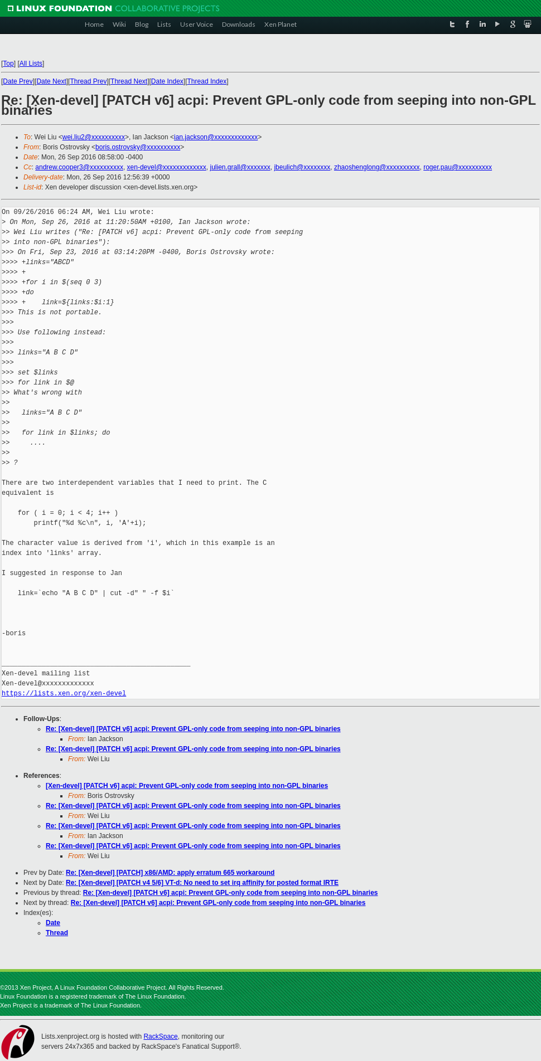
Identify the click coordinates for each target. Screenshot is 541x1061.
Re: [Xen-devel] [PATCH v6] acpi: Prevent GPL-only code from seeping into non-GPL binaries (193, 729)
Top (8, 63)
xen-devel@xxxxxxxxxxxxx (166, 167)
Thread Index (207, 81)
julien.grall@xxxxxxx (240, 167)
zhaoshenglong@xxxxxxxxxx (377, 167)
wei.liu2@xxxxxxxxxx (93, 137)
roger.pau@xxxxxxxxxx (457, 167)
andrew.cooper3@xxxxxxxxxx (79, 167)
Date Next (51, 81)
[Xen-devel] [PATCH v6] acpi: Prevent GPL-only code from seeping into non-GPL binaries (187, 786)
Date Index (167, 81)
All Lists (31, 63)
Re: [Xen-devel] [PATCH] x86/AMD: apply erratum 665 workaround (170, 873)
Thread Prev (88, 81)
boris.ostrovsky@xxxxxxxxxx (137, 147)
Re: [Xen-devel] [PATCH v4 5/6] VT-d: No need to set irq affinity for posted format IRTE (202, 883)
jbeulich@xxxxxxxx (302, 167)
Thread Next (128, 81)
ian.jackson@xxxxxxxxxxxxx (216, 137)
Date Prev (17, 81)
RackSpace (160, 1036)
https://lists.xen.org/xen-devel (64, 693)
